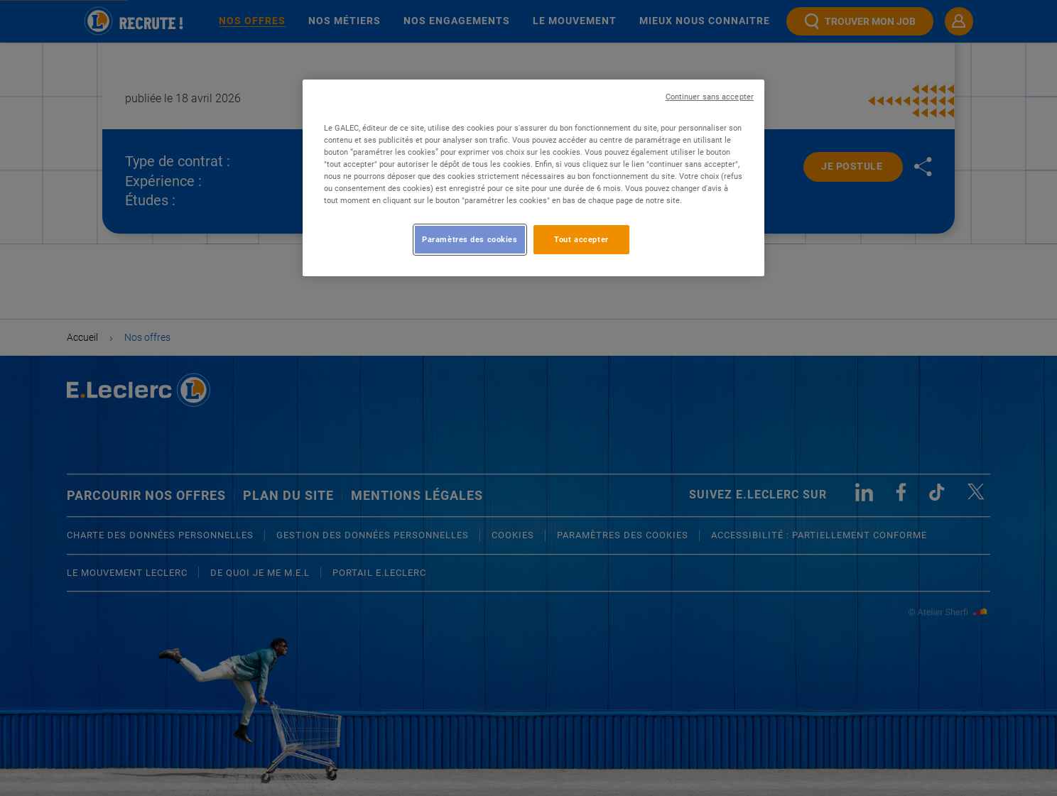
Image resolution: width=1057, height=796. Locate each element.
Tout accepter (581, 239)
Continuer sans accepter (710, 97)
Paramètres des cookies (470, 239)
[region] (533, 178)
